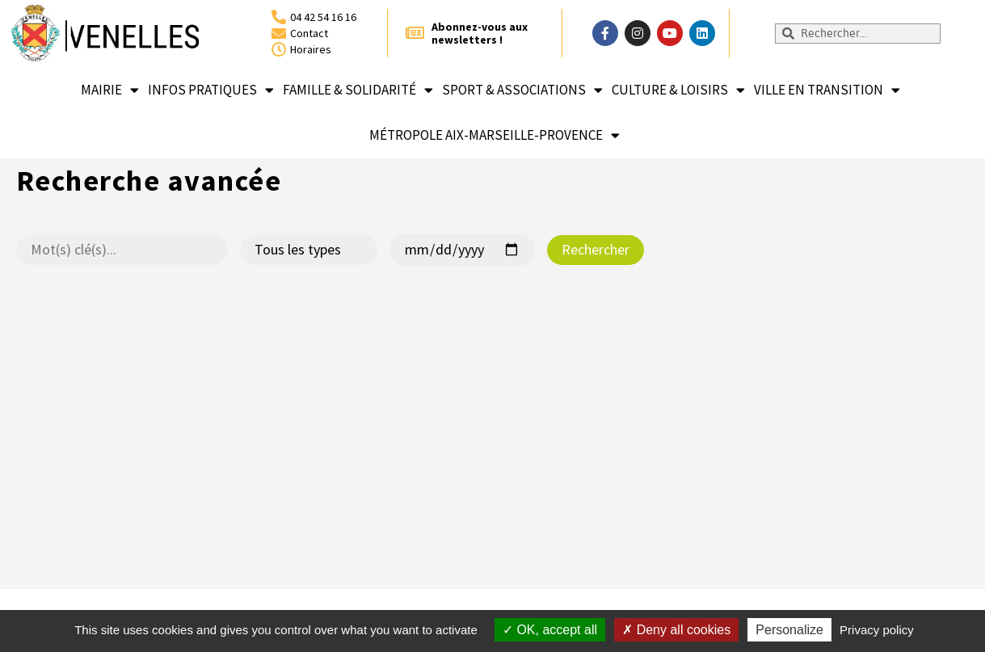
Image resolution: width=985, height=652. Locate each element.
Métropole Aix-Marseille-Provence (494, 135)
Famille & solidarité (358, 90)
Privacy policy (877, 630)
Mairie (110, 90)
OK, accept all (550, 630)
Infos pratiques (211, 90)
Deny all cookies (676, 630)
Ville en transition (827, 90)
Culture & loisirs (678, 90)
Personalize (789, 630)
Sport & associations (522, 90)
